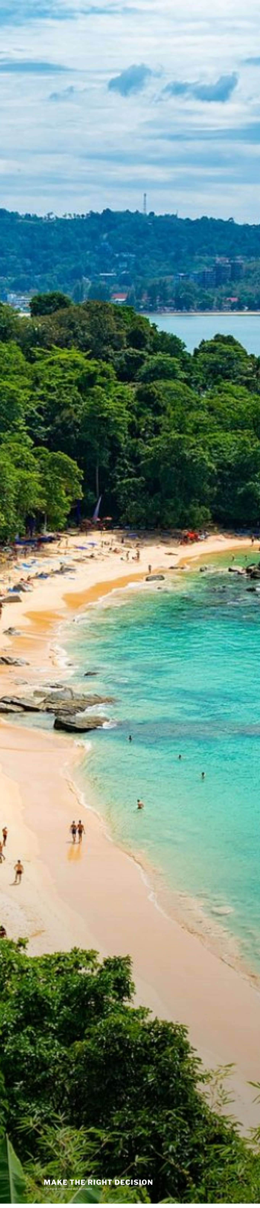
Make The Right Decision (98, 1176)
